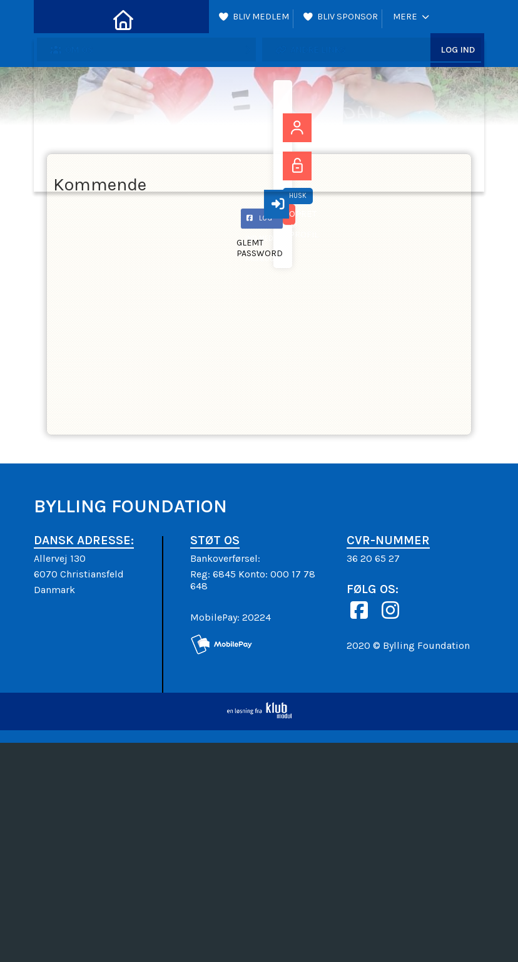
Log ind (457, 18)
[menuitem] (52, 19)
